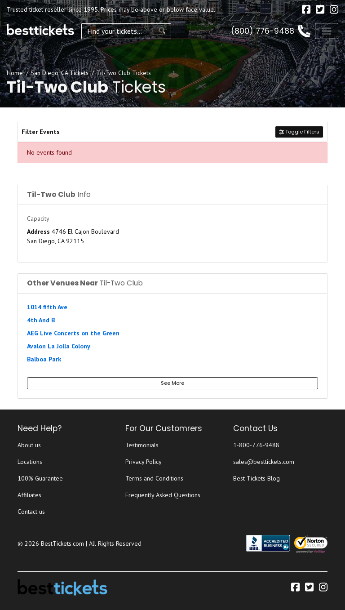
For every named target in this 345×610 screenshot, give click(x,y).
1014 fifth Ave (47, 307)
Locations (30, 462)
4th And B (41, 320)
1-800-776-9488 (256, 445)
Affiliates (29, 495)
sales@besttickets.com (263, 462)
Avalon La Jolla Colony (58, 346)
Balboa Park (44, 359)
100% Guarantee (40, 478)
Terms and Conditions (154, 478)
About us (29, 445)
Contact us (31, 512)
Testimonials (142, 445)
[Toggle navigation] (326, 31)
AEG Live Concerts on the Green (73, 333)
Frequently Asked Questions (162, 495)
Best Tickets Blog (256, 478)
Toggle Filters (299, 131)
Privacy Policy (143, 462)
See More (172, 383)
